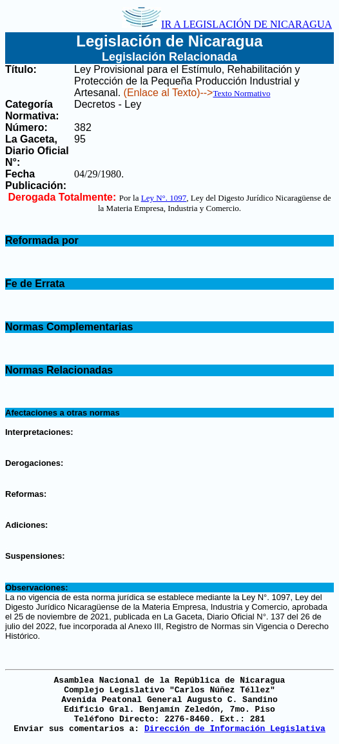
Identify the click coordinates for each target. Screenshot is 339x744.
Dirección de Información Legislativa (234, 729)
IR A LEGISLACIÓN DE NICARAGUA (227, 24)
